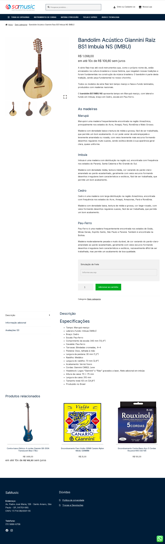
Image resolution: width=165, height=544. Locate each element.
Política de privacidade (73, 500)
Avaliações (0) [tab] (12, 330)
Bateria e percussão (70, 17)
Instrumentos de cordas (45, 17)
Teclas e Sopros (90, 17)
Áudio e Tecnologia (110, 17)
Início (10, 25)
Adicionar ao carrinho (108, 287)
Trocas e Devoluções (72, 505)
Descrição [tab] (10, 315)
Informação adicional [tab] (15, 322)
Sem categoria (21, 25)
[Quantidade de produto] (85, 287)
